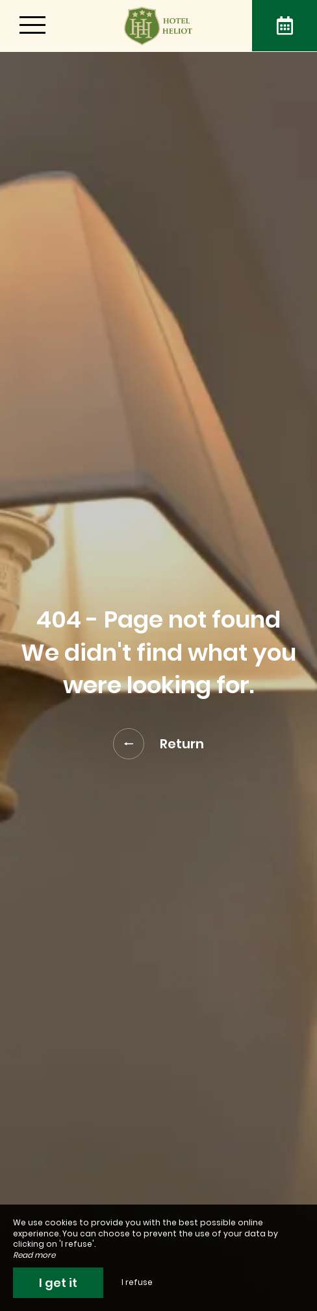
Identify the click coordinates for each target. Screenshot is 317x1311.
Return (158, 743)
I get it (58, 1283)
